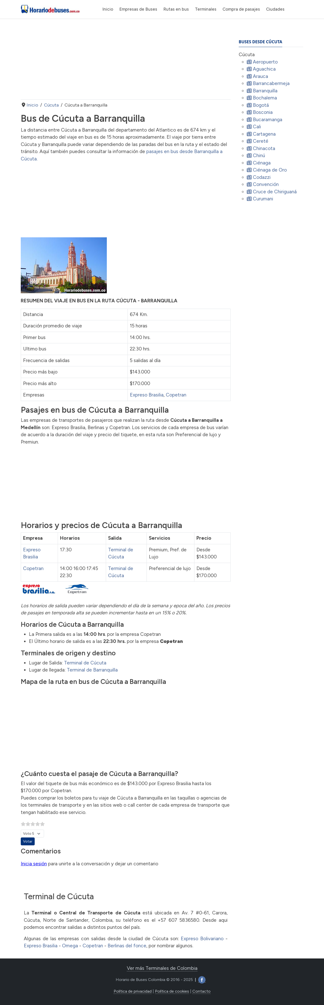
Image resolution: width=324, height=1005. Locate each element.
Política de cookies (172, 991)
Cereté (260, 141)
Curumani (263, 199)
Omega (70, 946)
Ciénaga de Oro (270, 170)
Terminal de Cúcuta (85, 663)
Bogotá (261, 105)
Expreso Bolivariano (202, 938)
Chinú (259, 155)
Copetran (176, 395)
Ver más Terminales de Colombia (162, 968)
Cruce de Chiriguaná (275, 192)
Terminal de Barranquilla (92, 670)
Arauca (260, 76)
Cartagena (264, 134)
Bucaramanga (267, 119)
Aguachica (264, 69)
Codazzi (262, 177)
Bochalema (265, 98)
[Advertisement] (126, 59)
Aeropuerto (265, 62)
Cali (257, 127)
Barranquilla (265, 91)
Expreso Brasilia (147, 395)
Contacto (201, 991)
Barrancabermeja (271, 83)
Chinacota (264, 148)
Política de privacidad (133, 991)
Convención (266, 184)
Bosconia (263, 112)
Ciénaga (262, 163)
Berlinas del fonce (127, 946)
